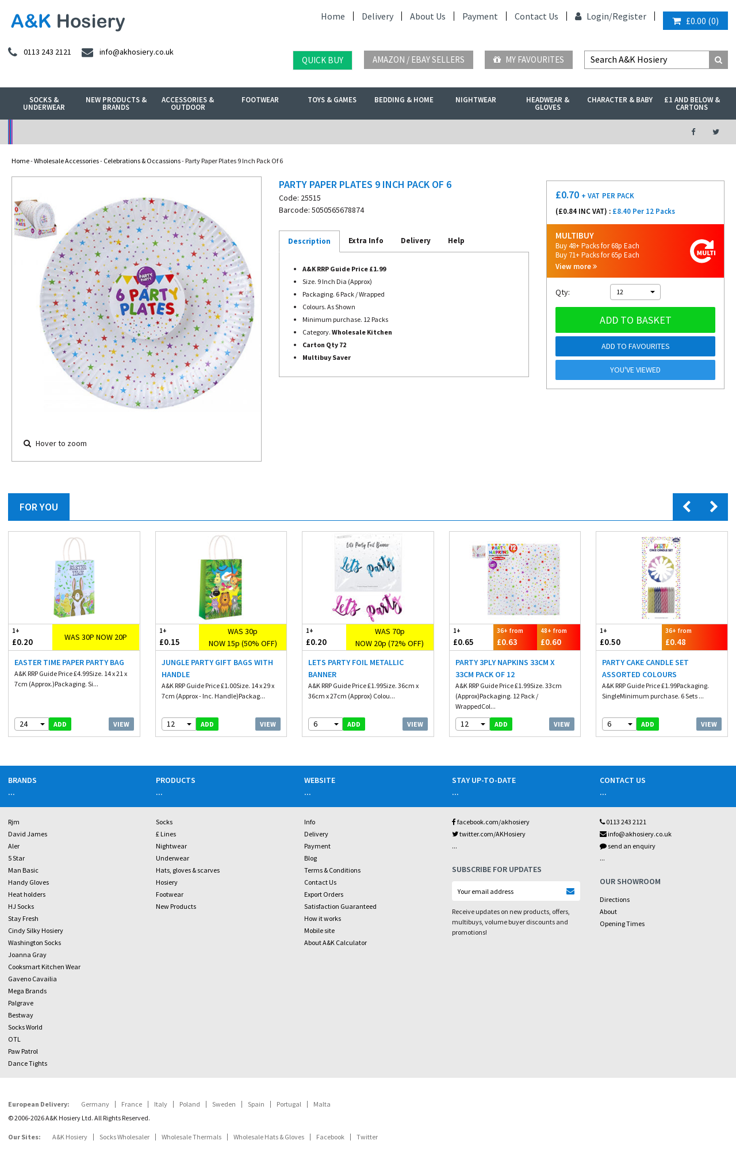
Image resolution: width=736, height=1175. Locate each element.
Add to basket (636, 320)
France (131, 1104)
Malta (322, 1104)
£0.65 (471, 636)
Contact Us (536, 16)
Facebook (330, 1136)
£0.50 (629, 636)
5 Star (16, 858)
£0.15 (177, 636)
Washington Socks (34, 942)
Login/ (593, 16)
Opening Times (622, 923)
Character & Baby (620, 100)
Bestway (20, 1015)
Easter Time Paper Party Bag (69, 662)
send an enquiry (628, 846)
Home (333, 16)
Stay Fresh (23, 918)
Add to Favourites (635, 346)
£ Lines (166, 834)
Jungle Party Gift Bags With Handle (217, 668)
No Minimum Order (90, 132)
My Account (256, 132)
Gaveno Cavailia (32, 978)
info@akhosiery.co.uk (636, 834)
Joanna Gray (27, 954)
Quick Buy (322, 60)
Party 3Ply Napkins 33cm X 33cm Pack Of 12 (505, 668)
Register (629, 16)
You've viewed (635, 369)
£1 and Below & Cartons (692, 103)
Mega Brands (27, 990)
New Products (176, 906)
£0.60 (558, 636)
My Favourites (528, 59)
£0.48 (694, 636)
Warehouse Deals (421, 132)
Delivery (377, 16)
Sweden (224, 1104)
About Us (428, 16)
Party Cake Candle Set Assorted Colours (645, 668)
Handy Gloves (28, 882)
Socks (164, 821)
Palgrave (20, 1003)
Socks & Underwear (44, 103)
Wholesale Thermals (191, 1136)
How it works (322, 918)
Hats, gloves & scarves (188, 870)
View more (576, 266)
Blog (310, 858)
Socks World (25, 1027)
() (695, 20)
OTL (14, 1039)
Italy (160, 1104)
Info (309, 821)
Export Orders (323, 894)
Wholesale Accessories (66, 160)
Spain (256, 1104)
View (121, 724)
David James (27, 834)
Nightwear (475, 100)
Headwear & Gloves (547, 103)
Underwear (172, 858)
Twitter (367, 1136)
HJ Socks (21, 906)
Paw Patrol (23, 1051)
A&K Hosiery (69, 1136)
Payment (480, 16)
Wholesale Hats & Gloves (268, 1136)
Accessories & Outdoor (188, 103)
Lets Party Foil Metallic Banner (356, 668)
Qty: (562, 292)
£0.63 (515, 636)
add (60, 724)
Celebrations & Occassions (142, 160)
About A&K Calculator (335, 942)
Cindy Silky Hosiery (35, 930)
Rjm (14, 821)
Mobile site (319, 930)
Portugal (289, 1104)
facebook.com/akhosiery (491, 821)
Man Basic (23, 870)
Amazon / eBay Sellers (419, 59)
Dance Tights (27, 1063)
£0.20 (30, 636)
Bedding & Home (404, 100)
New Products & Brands (116, 103)
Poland (189, 1104)
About (608, 911)
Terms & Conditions (332, 870)
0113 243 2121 (623, 821)
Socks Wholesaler (124, 1136)
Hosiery (167, 882)
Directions (615, 899)
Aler (14, 846)
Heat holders (26, 894)
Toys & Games (332, 100)
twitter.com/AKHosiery (489, 834)
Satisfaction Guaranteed (340, 906)
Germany (95, 1104)
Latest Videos (588, 132)
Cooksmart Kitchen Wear (44, 966)
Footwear (260, 100)
